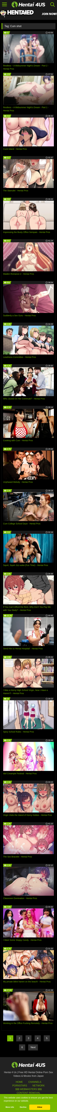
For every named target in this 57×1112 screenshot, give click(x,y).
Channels (34, 1082)
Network (39, 1085)
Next (33, 1047)
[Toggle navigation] (4, 4)
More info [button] (10, 1107)
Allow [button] (39, 1107)
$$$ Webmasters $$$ (28, 1089)
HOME (19, 1082)
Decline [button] (23, 1107)
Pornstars (19, 1085)
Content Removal (28, 1093)
